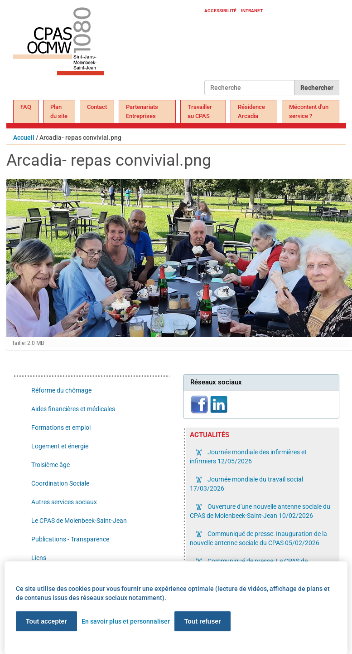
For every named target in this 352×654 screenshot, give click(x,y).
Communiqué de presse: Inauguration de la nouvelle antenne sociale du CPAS (258, 538)
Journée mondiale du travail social (246, 484)
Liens (38, 557)
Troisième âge (50, 464)
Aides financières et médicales (73, 409)
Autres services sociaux (64, 502)
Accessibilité (220, 10)
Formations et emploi (61, 427)
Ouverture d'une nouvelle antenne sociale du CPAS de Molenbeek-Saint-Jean (260, 511)
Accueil (23, 137)
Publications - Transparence (70, 539)
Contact (97, 106)
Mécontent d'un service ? (308, 111)
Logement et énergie (59, 446)
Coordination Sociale (60, 483)
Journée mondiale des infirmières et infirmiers (248, 456)
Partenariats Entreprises (142, 111)
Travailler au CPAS (200, 111)
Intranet (252, 10)
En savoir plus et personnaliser (126, 621)
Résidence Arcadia (251, 111)
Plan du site (59, 111)
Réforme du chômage (61, 390)
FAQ (25, 106)
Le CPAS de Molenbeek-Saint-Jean (79, 520)
